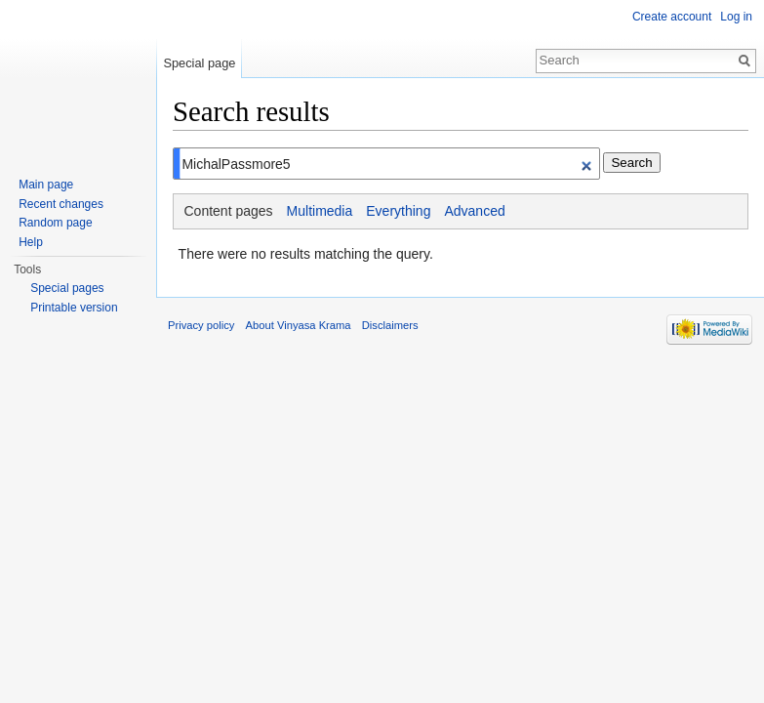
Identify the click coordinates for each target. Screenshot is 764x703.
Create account (671, 16)
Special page (199, 63)
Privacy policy (201, 325)
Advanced (474, 211)
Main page (46, 184)
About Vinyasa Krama (298, 325)
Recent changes (61, 204)
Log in (736, 16)
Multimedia (320, 211)
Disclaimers (390, 325)
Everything (398, 211)
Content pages (228, 211)
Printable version (73, 307)
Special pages (66, 288)
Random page (55, 222)
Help (31, 242)
